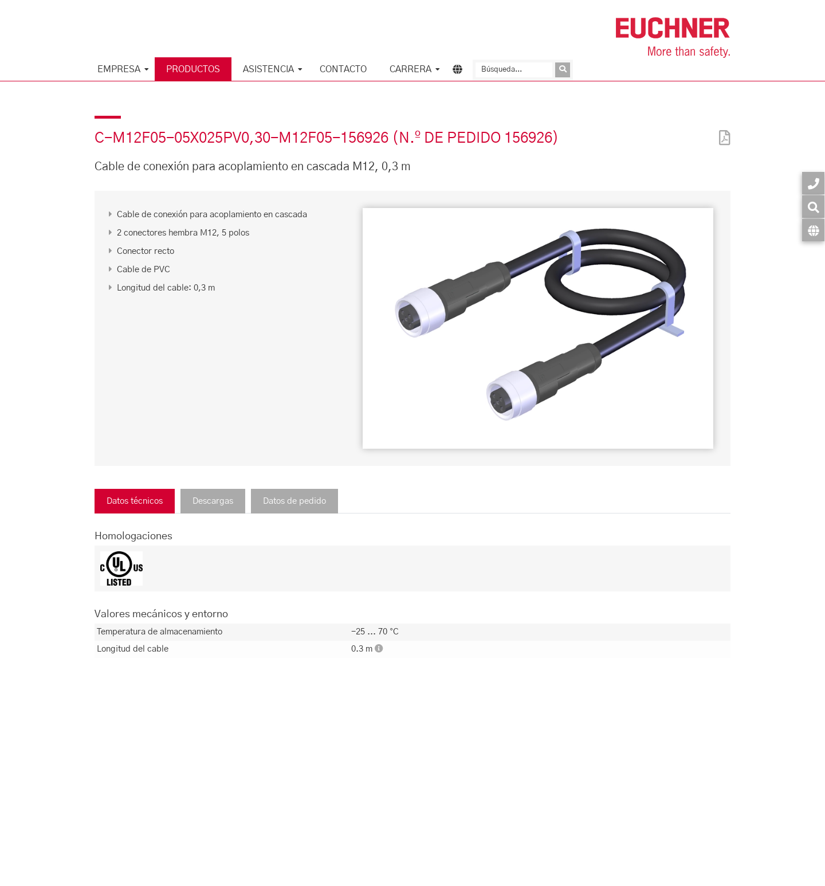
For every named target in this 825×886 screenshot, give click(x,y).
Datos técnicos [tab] (135, 501)
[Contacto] (813, 183)
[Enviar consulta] (562, 69)
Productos (193, 69)
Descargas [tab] (212, 501)
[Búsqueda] (514, 69)
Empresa (118, 69)
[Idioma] (813, 230)
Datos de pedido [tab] (294, 501)
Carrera (410, 69)
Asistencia (268, 69)
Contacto (343, 69)
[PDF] (721, 130)
